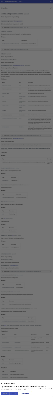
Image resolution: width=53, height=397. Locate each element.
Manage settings (24, 393)
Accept (5, 393)
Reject (14, 393)
